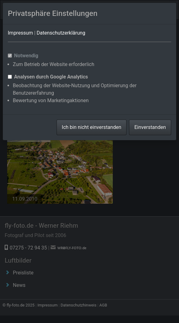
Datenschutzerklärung (61, 33)
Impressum (20, 33)
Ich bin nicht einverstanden (91, 127)
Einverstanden (150, 127)
